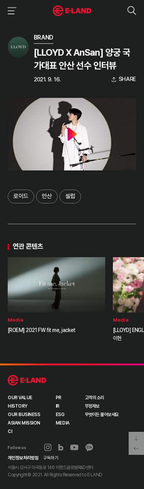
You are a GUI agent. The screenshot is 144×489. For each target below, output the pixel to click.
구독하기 (50, 458)
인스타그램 (47, 447)
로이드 (20, 196)
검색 (131, 10)
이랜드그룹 (72, 10)
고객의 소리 (94, 397)
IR (58, 406)
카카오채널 (89, 447)
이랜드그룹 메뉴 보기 (10, 10)
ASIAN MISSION (24, 423)
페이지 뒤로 (136, 449)
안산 (47, 196)
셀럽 (70, 196)
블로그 (61, 447)
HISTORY (18, 406)
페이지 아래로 (136, 437)
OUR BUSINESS (24, 414)
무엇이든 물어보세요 (102, 414)
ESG (60, 414)
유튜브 (74, 447)
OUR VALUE (20, 397)
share (128, 79)
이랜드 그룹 (27, 380)
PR (58, 397)
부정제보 (92, 406)
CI (10, 431)
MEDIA (63, 423)
